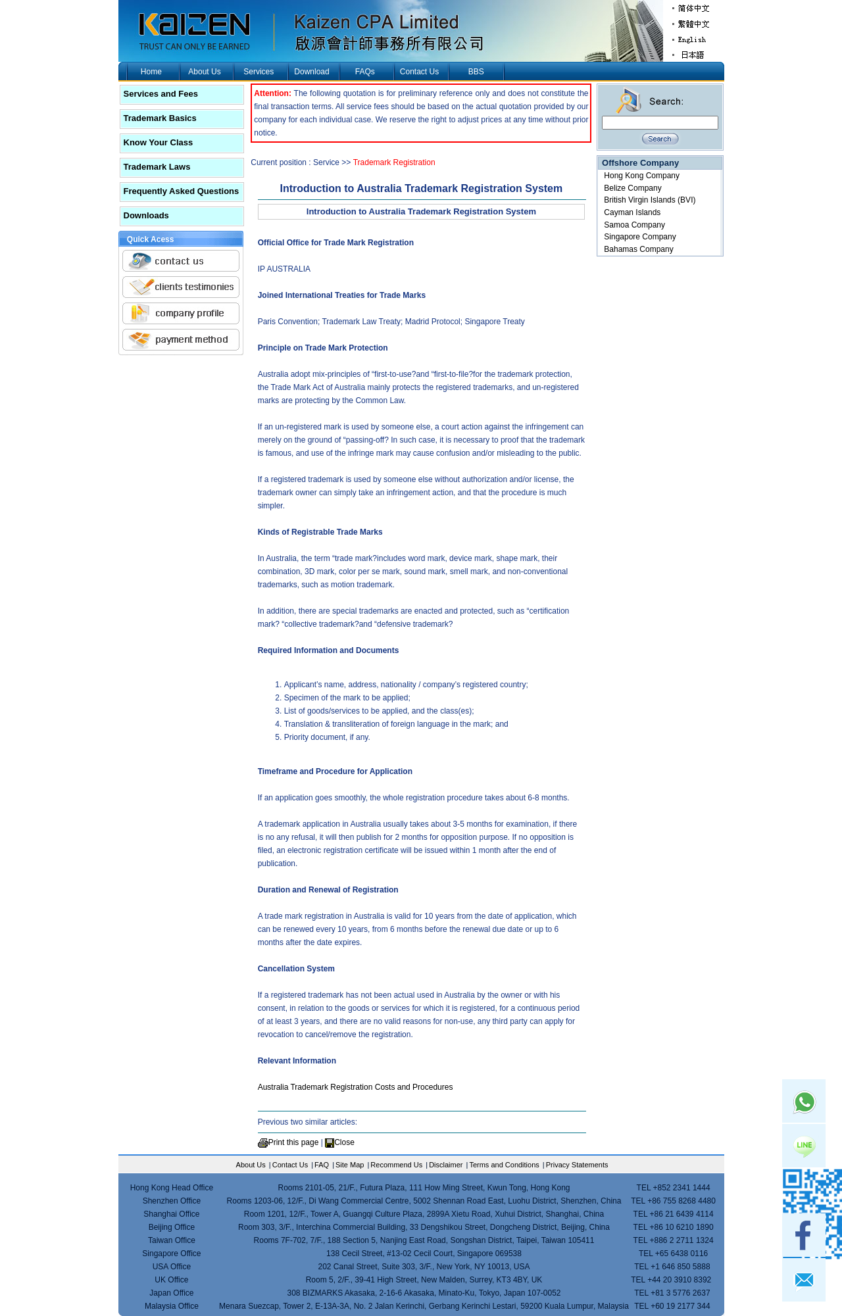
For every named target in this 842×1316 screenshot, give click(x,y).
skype (804, 1190)
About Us (204, 71)
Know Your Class (158, 142)
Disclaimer (445, 1165)
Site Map (349, 1165)
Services (258, 71)
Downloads (146, 215)
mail (804, 1280)
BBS (476, 71)
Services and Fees (161, 94)
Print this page (293, 1142)
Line (804, 1145)
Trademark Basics (160, 118)
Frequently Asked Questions (181, 191)
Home (151, 71)
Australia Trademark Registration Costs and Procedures (355, 1087)
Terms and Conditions (504, 1165)
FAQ (321, 1165)
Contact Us (419, 71)
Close (344, 1142)
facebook (804, 1235)
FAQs (365, 71)
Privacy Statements (577, 1165)
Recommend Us (396, 1165)
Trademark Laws (157, 167)
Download (311, 71)
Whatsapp (804, 1101)
